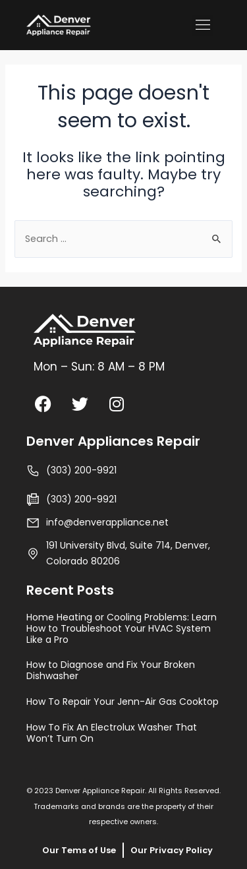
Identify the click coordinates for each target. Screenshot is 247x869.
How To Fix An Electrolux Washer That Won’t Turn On (111, 733)
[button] (202, 25)
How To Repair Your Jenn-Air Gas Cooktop (122, 701)
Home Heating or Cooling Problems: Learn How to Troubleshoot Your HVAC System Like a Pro (121, 628)
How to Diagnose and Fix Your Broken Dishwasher (110, 670)
